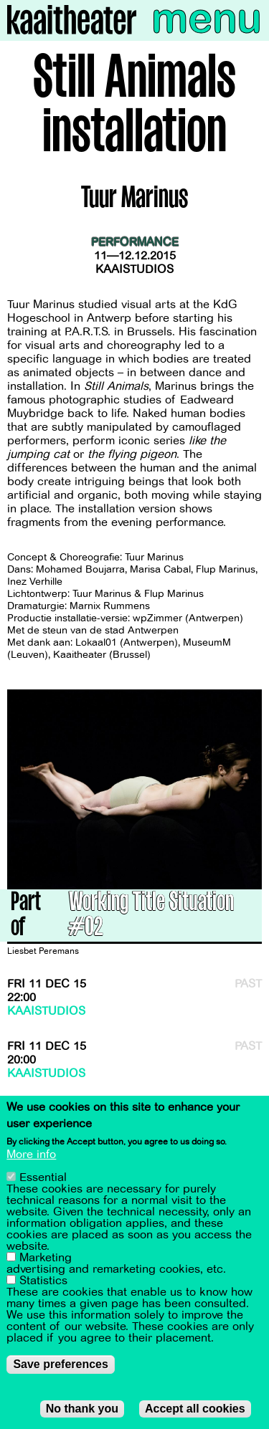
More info (31, 1155)
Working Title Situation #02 (151, 917)
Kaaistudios (134, 269)
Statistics (43, 1281)
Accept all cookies (195, 1409)
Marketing (45, 1258)
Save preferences (60, 1365)
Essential (43, 1178)
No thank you (82, 1409)
